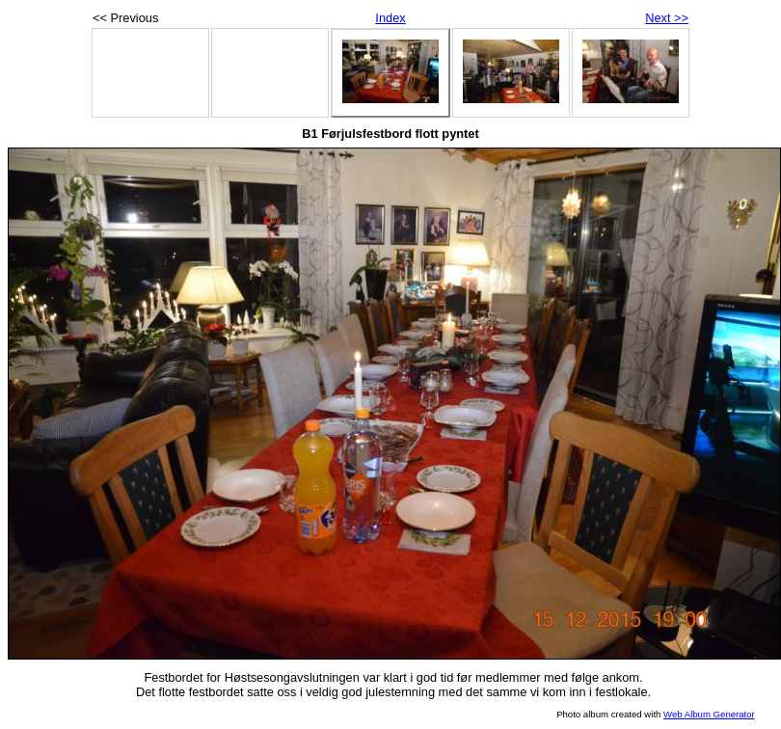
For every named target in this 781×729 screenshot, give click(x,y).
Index (390, 18)
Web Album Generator (709, 714)
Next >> (666, 18)
